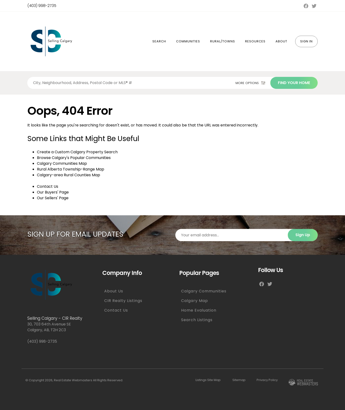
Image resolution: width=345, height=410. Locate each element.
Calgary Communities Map (62, 163)
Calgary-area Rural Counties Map (68, 175)
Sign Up (302, 235)
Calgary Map (194, 300)
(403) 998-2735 (41, 5)
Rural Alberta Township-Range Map (70, 169)
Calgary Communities (203, 291)
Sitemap (239, 380)
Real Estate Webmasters (73, 380)
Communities (188, 41)
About (281, 41)
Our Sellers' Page (53, 198)
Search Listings (197, 320)
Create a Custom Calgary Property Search (77, 152)
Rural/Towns (222, 41)
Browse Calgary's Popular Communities (74, 157)
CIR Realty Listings (123, 300)
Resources (255, 41)
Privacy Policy (267, 380)
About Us (113, 291)
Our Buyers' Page (53, 192)
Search (159, 41)
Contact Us (47, 186)
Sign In (306, 41)
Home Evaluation (198, 310)
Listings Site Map (208, 380)
